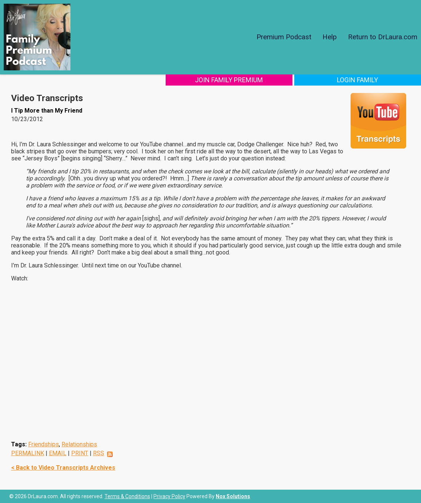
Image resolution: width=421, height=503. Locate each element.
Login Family (371, 80)
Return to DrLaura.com (382, 37)
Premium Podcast (283, 37)
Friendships (43, 444)
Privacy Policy (169, 496)
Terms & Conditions (127, 496)
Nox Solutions (233, 496)
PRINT (79, 453)
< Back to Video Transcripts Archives (63, 467)
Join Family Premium (272, 80)
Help (329, 37)
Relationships (79, 444)
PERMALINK (27, 453)
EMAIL (57, 453)
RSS (98, 453)
